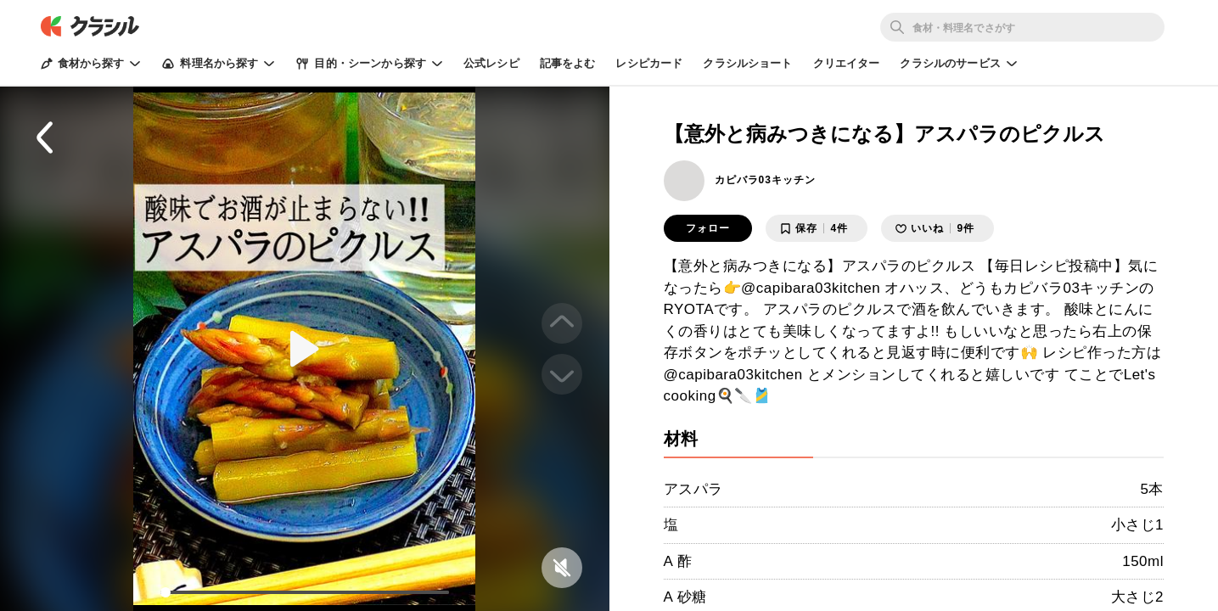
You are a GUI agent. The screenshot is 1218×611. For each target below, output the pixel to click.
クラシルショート (747, 63)
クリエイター (846, 63)
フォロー (708, 228)
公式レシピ (491, 63)
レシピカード (648, 63)
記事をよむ (568, 63)
